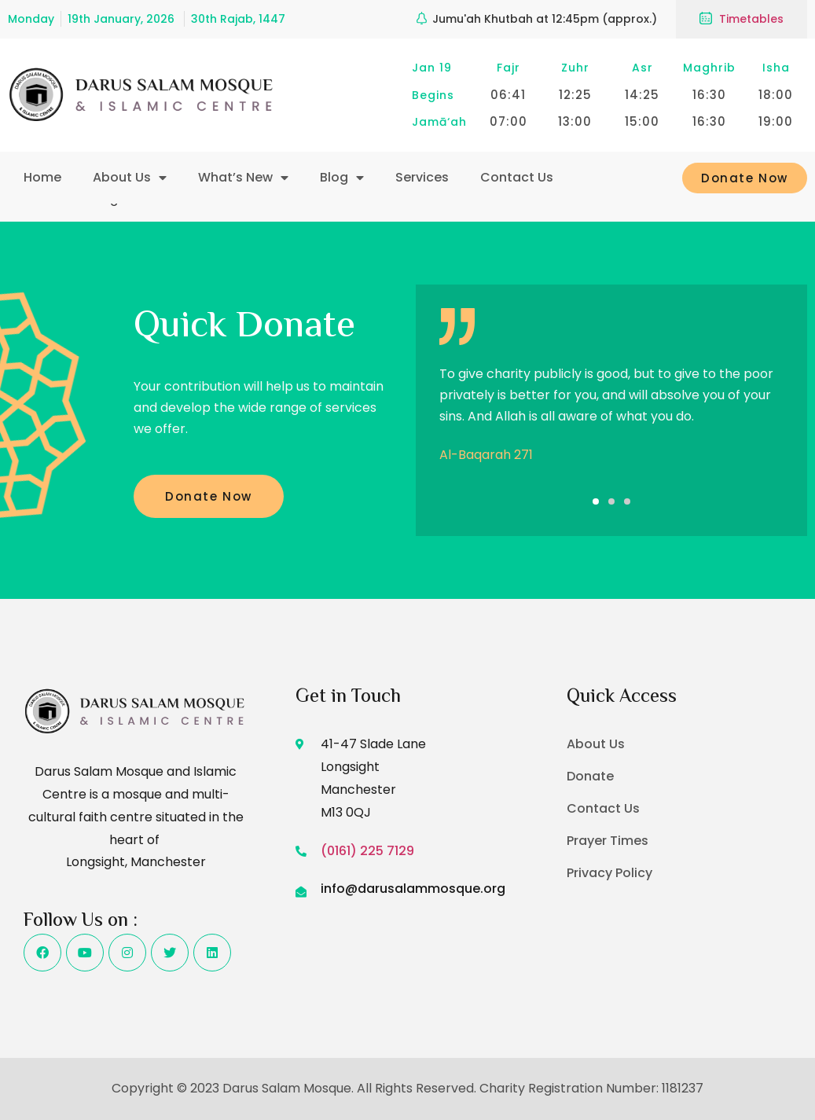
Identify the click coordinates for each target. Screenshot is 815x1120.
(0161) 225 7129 (367, 851)
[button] (596, 501)
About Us (130, 177)
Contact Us (516, 177)
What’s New (243, 177)
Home (42, 177)
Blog (342, 177)
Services (422, 177)
